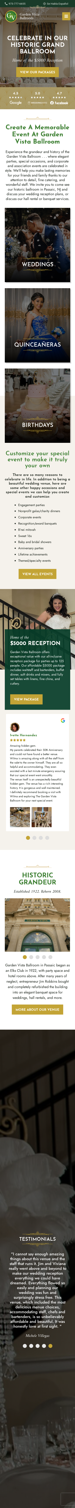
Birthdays (37, 425)
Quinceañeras (37, 345)
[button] (8, 773)
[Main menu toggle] (66, 16)
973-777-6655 (17, 3)
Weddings (37, 265)
